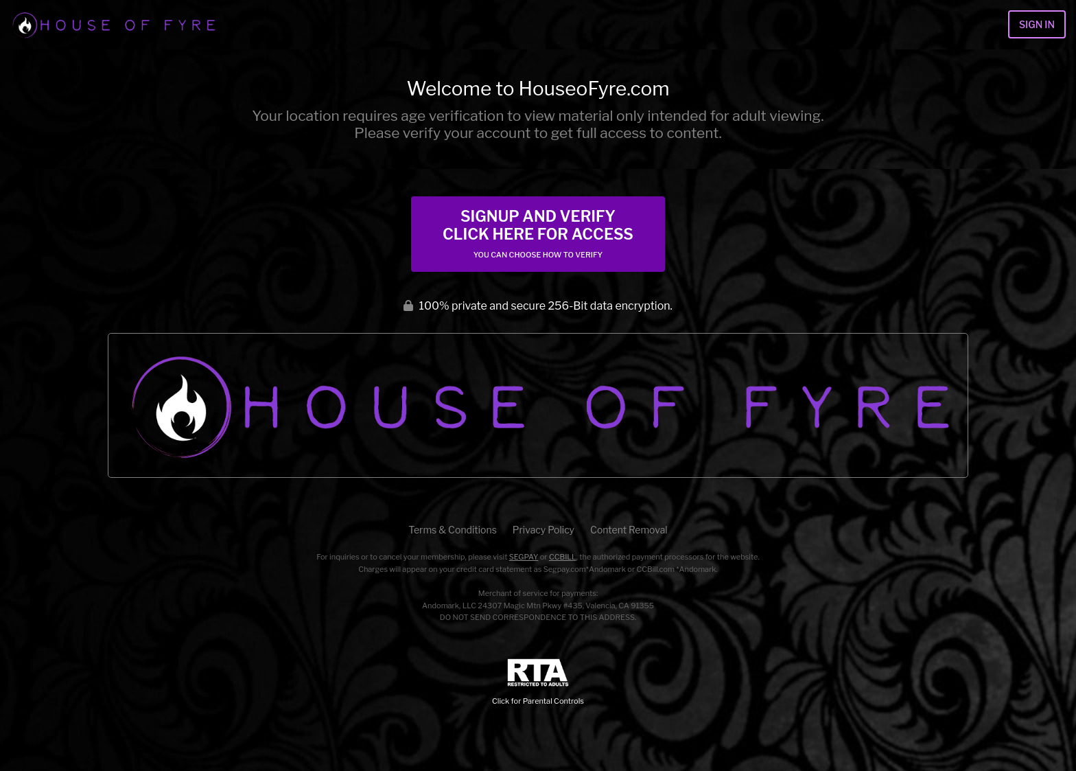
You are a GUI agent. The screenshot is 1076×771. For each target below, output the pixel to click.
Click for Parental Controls (538, 682)
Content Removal (629, 530)
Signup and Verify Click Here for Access (538, 233)
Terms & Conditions (452, 530)
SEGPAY (524, 557)
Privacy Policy (543, 530)
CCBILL (562, 557)
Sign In (1037, 24)
